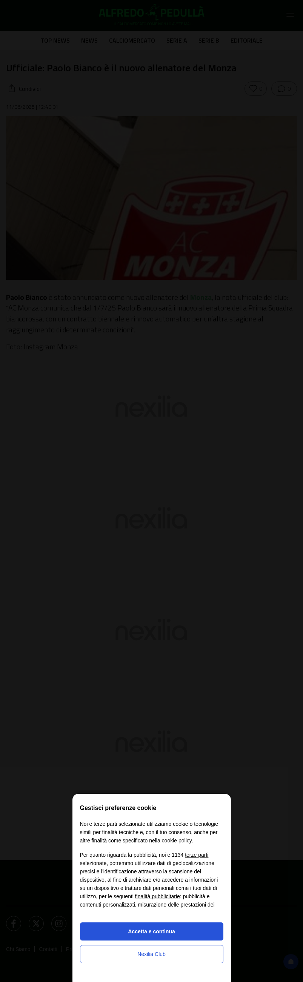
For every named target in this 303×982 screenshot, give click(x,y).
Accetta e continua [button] (151, 931)
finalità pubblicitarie (157, 896)
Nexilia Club (151, 954)
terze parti (196, 855)
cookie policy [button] (177, 841)
